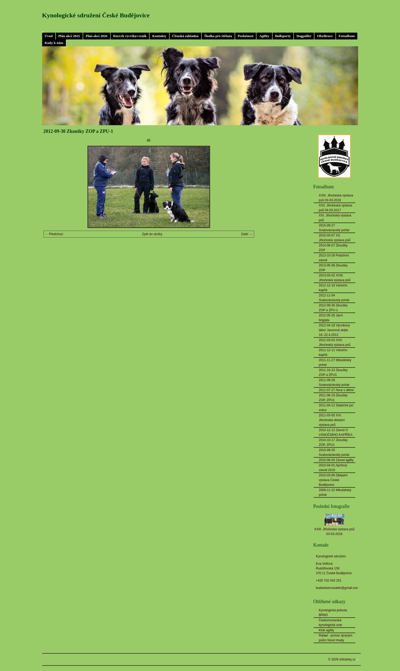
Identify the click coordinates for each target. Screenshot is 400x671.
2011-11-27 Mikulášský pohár (335, 362)
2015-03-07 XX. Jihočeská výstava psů (334, 238)
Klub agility (326, 630)
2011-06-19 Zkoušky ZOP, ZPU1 (333, 397)
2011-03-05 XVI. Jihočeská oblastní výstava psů (332, 420)
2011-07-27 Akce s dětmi (336, 390)
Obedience (325, 36)
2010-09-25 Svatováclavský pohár (334, 452)
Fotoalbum (347, 36)
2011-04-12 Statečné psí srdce (336, 407)
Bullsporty (283, 36)
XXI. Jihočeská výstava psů (335, 218)
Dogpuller (304, 36)
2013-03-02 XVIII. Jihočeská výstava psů (334, 278)
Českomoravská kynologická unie (330, 622)
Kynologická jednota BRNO (333, 612)
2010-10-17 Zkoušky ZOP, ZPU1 (333, 442)
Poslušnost (245, 36)
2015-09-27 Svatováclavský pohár (334, 228)
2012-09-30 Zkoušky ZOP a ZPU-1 (333, 308)
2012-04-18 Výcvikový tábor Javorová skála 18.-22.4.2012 (334, 330)
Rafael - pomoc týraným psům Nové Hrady (335, 638)
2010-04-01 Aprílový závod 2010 (333, 467)
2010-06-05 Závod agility (336, 460)
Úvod (49, 36)
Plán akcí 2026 (96, 36)
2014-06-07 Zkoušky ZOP (333, 248)
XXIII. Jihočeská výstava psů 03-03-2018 (336, 198)
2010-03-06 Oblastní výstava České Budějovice (333, 480)
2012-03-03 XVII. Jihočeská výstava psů (334, 342)
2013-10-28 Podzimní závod (334, 258)
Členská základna (185, 36)
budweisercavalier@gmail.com (337, 588)
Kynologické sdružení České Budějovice (96, 15)
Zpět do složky (152, 234)
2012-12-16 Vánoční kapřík (333, 288)
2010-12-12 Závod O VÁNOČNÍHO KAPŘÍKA (336, 432)
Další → (247, 234)
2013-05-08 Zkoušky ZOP (333, 268)
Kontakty (159, 36)
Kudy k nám (54, 43)
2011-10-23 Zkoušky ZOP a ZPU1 (333, 372)
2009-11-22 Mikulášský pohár (335, 492)
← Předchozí (54, 234)
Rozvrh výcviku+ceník (130, 36)
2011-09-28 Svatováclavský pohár (334, 382)
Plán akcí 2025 (69, 36)
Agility (264, 36)
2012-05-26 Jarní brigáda (331, 318)
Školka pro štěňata (218, 36)
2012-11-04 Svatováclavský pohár (334, 298)
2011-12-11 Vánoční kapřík (333, 352)
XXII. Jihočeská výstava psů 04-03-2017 (335, 208)
